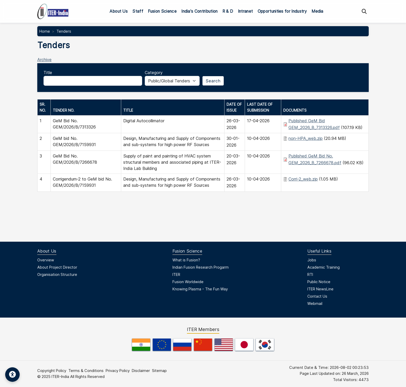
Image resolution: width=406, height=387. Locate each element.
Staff (137, 11)
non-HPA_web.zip (305, 138)
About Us (119, 11)
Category (154, 72)
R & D (227, 11)
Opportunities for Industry (282, 11)
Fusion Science (162, 11)
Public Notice (318, 282)
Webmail (314, 303)
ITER (176, 274)
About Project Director (57, 267)
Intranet (245, 11)
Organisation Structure (57, 274)
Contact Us (317, 296)
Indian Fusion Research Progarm (200, 267)
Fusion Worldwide (188, 282)
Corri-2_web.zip (303, 179)
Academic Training (323, 267)
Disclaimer (141, 370)
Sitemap (159, 370)
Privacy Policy (118, 370)
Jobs (311, 260)
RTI (310, 274)
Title (48, 72)
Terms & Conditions (86, 370)
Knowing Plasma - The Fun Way (200, 289)
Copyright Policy (51, 370)
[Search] (364, 12)
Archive (44, 59)
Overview (45, 260)
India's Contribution (199, 11)
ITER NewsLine (320, 289)
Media (317, 11)
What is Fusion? (186, 260)
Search (213, 80)
